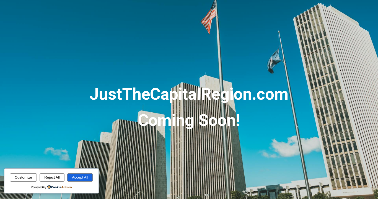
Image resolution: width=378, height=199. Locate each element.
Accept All (80, 177)
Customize (23, 177)
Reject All (52, 177)
